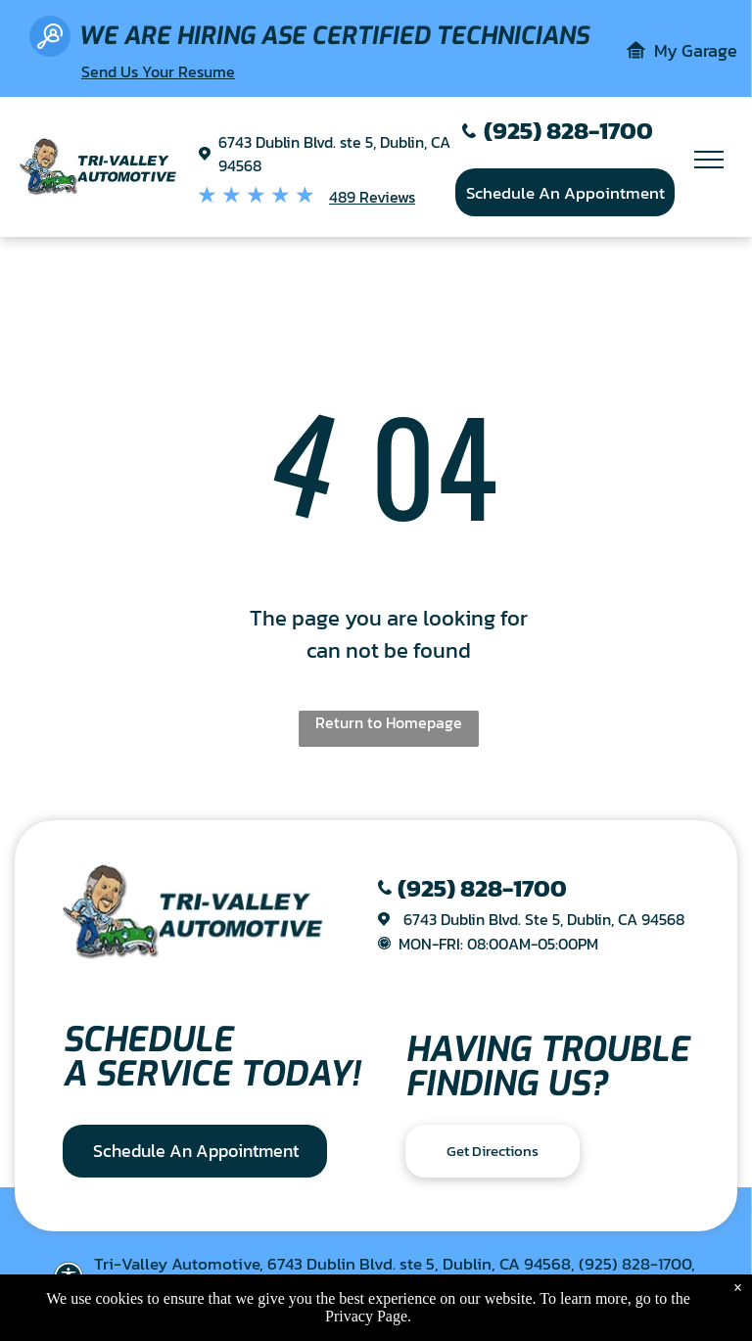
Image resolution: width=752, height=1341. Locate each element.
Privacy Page (366, 1316)
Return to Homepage (388, 722)
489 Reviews (372, 196)
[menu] (708, 159)
